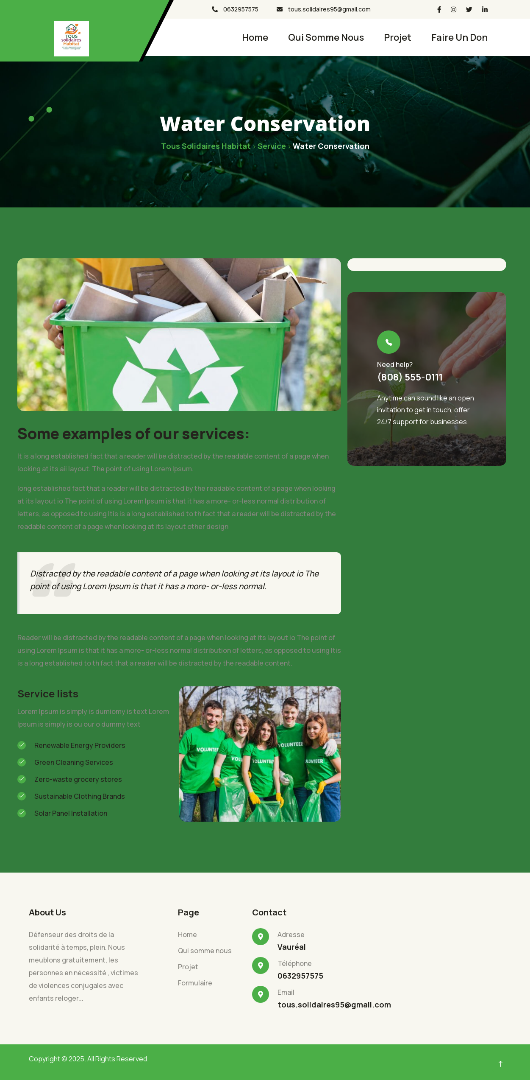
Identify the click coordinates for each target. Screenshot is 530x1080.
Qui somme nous (326, 37)
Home (255, 37)
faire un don (459, 37)
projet (397, 37)
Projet (188, 966)
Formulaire (195, 983)
